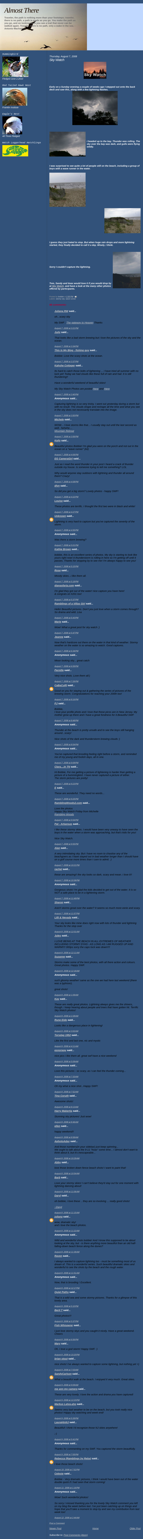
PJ (56, 703)
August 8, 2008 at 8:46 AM (66, 1122)
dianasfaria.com (64, 585)
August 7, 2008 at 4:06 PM (66, 455)
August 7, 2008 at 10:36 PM (66, 880)
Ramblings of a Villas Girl (69, 603)
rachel (58, 869)
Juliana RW (61, 311)
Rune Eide (60, 1020)
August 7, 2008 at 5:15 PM (66, 566)
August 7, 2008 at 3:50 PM (66, 415)
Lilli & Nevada (62, 917)
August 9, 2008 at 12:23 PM (66, 1400)
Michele (59, 419)
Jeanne (58, 636)
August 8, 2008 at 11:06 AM (66, 1191)
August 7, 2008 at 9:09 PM (66, 763)
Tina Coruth (61, 1095)
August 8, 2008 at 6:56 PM (66, 1339)
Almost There (21, 10)
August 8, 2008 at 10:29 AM (66, 1158)
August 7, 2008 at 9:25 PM (66, 799)
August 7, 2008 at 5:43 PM (66, 618)
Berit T (58, 1310)
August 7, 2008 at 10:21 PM (66, 865)
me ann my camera (65, 1389)
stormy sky (60, 299)
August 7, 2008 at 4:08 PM (66, 482)
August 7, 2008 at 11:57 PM (66, 913)
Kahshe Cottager (64, 365)
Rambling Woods (64, 814)
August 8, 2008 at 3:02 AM (66, 1031)
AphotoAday (62, 1141)
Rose (57, 570)
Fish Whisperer (63, 1325)
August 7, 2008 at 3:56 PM (66, 436)
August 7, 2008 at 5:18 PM (66, 581)
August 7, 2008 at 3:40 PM (66, 394)
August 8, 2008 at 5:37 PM (66, 1321)
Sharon (58, 902)
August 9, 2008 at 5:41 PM (66, 1439)
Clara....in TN (62, 766)
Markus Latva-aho (65, 1404)
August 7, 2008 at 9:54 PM (66, 820)
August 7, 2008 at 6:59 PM (66, 666)
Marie (57, 621)
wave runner (71, 299)
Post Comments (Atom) (76, 1535)
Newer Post (55, 1528)
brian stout (61, 1358)
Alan (57, 848)
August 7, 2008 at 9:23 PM (66, 784)
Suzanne (59, 956)
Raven (58, 1255)
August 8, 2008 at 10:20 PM (66, 1355)
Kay (56, 998)
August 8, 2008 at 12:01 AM (66, 932)
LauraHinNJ (61, 1422)
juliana (58, 1216)
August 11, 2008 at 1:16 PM (66, 1488)
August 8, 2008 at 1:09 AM (66, 995)
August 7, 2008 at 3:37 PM (66, 361)
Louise (58, 500)
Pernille (59, 670)
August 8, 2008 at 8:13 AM (66, 1107)
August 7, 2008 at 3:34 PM (66, 346)
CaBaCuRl (60, 685)
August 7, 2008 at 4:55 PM (66, 530)
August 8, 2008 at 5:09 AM (66, 1061)
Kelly (57, 440)
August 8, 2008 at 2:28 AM (66, 1016)
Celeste (59, 1473)
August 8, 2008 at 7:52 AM (66, 1092)
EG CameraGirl (63, 458)
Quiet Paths (61, 1292)
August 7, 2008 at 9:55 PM (66, 844)
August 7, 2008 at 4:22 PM (66, 497)
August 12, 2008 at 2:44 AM (66, 1518)
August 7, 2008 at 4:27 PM (66, 512)
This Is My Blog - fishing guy (71, 350)
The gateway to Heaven (79, 322)
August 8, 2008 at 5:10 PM (66, 1306)
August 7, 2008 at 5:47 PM (66, 633)
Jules (57, 935)
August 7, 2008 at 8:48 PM (66, 720)
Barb (57, 1177)
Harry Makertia (63, 1110)
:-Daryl (58, 1207)
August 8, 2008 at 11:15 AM (66, 1213)
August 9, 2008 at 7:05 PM (66, 1454)
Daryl (57, 1195)
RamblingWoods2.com (68, 802)
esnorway (60, 1050)
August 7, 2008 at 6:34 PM (66, 651)
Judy (57, 332)
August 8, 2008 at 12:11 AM (66, 953)
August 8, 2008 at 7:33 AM (66, 1077)
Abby (57, 1162)
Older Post (135, 1528)
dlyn (57, 485)
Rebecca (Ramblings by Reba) (72, 1458)
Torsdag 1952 (62, 1035)
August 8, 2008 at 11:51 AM (66, 1273)
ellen (57, 1126)
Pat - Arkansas (63, 824)
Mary (57, 1343)
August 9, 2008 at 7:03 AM (66, 1370)
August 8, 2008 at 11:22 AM (66, 1231)
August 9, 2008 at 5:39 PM (66, 1418)
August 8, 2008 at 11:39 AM (66, 1252)
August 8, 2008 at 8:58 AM (66, 1137)
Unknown (60, 516)
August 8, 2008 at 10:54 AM (66, 1173)
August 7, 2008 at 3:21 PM (66, 328)
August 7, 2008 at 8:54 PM (66, 744)
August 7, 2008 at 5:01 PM (66, 545)
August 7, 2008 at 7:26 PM (66, 681)
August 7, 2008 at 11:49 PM (66, 898)
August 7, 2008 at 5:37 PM (66, 600)
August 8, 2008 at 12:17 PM (66, 1288)
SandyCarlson (63, 1373)
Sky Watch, (58, 286)
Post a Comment (57, 1523)
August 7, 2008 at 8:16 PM (66, 699)
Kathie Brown (62, 549)
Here (96, 388)
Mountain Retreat (64, 431)
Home (95, 1528)
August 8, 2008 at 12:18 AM (66, 971)
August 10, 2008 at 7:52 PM (66, 1470)
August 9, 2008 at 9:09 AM (66, 1385)
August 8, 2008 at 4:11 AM (66, 1046)
